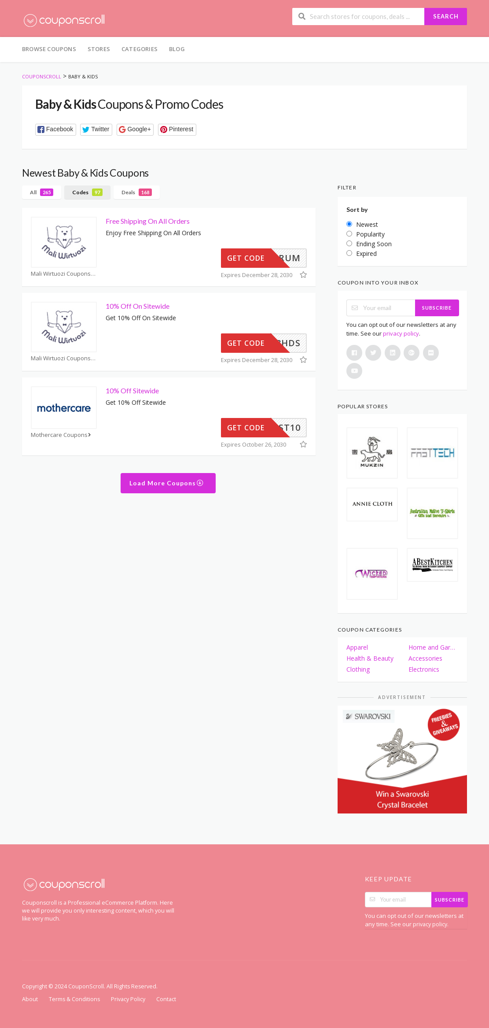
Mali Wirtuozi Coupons (63, 273)
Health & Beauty (369, 658)
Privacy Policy (128, 999)
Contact (166, 999)
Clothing (358, 669)
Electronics (423, 669)
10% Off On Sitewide (137, 306)
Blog (177, 49)
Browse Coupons (49, 49)
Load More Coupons (166, 483)
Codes (87, 192)
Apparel (357, 647)
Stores (99, 49)
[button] (55, 130)
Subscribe (437, 308)
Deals (136, 192)
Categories (139, 49)
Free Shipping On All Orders (148, 221)
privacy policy (401, 333)
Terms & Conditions (74, 999)
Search (446, 16)
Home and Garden (433, 647)
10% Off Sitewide (132, 390)
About (30, 999)
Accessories (425, 658)
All (41, 192)
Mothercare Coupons (62, 435)
